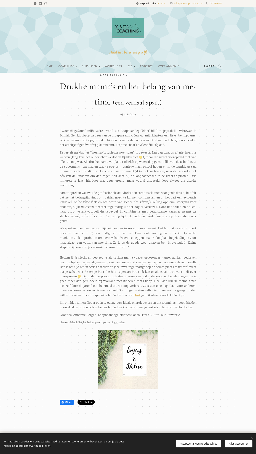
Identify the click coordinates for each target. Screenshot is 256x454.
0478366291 (216, 3)
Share (67, 402)
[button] (206, 66)
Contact (162, 3)
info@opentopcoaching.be (188, 3)
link (138, 295)
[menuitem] (43, 66)
